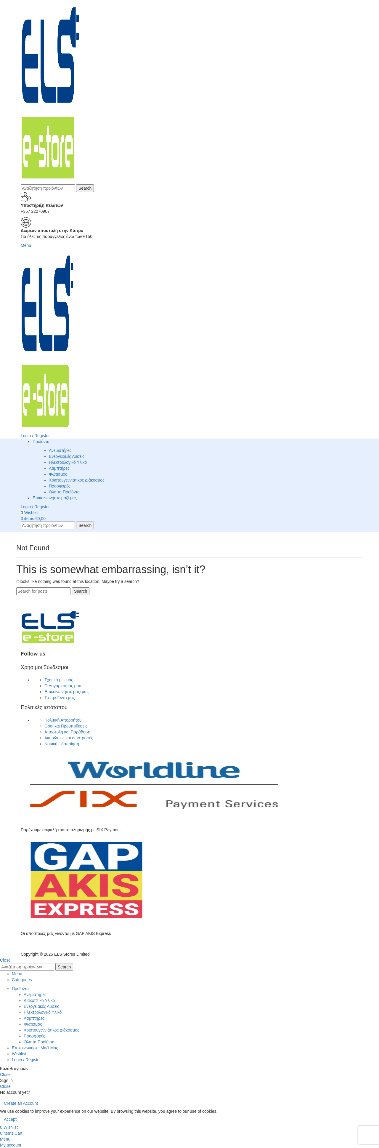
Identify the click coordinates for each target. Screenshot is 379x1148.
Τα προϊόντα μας (59, 697)
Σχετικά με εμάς (58, 679)
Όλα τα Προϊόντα (64, 492)
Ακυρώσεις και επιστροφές (68, 738)
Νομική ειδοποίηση (61, 743)
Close (5, 960)
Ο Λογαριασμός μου (62, 685)
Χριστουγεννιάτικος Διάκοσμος (77, 480)
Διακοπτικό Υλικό (39, 1000)
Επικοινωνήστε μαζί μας (66, 691)
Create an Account (21, 1103)
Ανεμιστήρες (60, 450)
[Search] (48, 188)
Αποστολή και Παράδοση (67, 732)
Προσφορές (59, 486)
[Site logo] (50, 91)
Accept (10, 1119)
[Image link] (50, 626)
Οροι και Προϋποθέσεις (65, 726)
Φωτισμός (58, 474)
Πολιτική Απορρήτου (62, 720)
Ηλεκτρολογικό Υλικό (68, 462)
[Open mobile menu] (26, 245)
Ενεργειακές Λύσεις (66, 456)
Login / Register (26, 1059)
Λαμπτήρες (59, 468)
